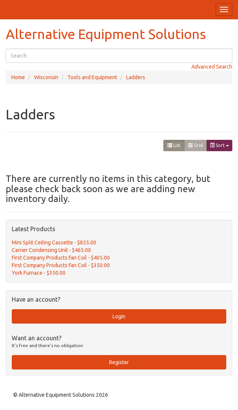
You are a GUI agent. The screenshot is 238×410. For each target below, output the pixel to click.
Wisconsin (46, 77)
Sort (219, 145)
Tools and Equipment (92, 77)
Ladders (135, 77)
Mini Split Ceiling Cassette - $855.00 (54, 242)
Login (119, 316)
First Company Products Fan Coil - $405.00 (61, 258)
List (174, 145)
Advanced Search (211, 67)
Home (18, 77)
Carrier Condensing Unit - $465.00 (51, 250)
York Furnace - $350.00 (39, 273)
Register (119, 362)
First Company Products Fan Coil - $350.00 (61, 265)
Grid (195, 145)
